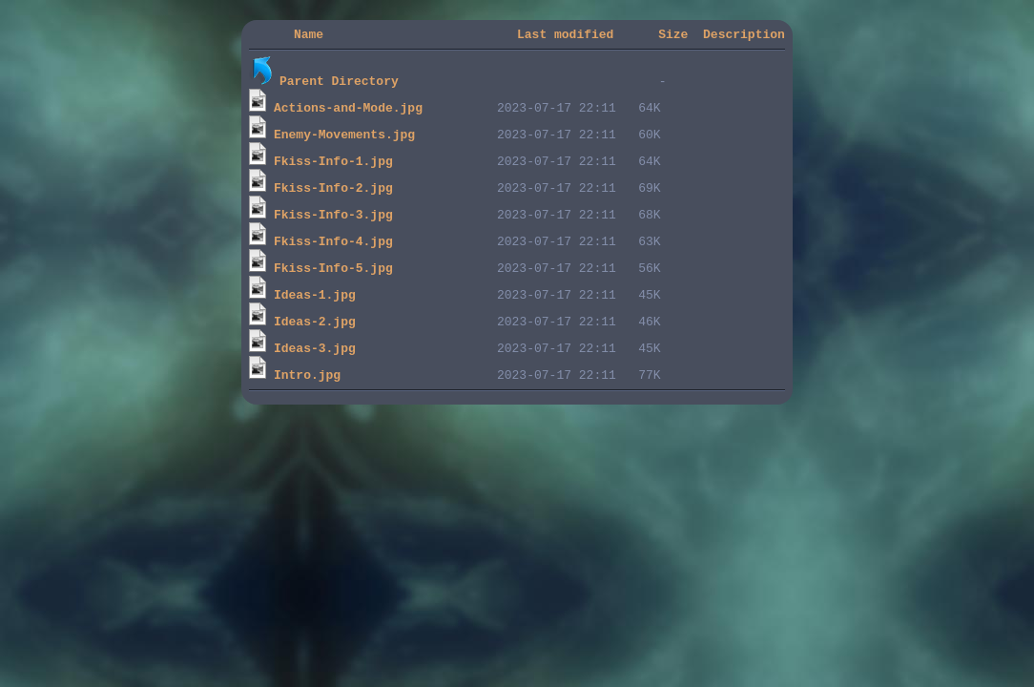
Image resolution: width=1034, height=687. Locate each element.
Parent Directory (339, 83)
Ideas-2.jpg (315, 323)
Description (744, 36)
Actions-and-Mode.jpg (348, 109)
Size (673, 36)
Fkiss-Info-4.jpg (333, 243)
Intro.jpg (307, 376)
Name (308, 36)
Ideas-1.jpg (315, 296)
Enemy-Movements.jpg (344, 136)
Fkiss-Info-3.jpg (333, 216)
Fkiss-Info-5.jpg (333, 270)
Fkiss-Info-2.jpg (333, 189)
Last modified (565, 36)
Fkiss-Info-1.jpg (333, 163)
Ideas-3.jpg (315, 350)
